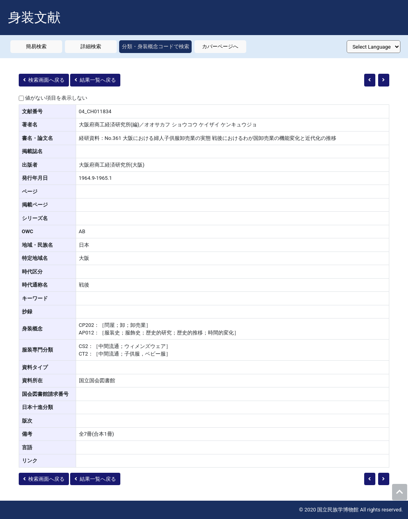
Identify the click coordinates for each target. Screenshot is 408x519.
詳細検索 (90, 46)
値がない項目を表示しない (56, 98)
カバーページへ (220, 46)
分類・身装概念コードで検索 (155, 46)
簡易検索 (36, 46)
